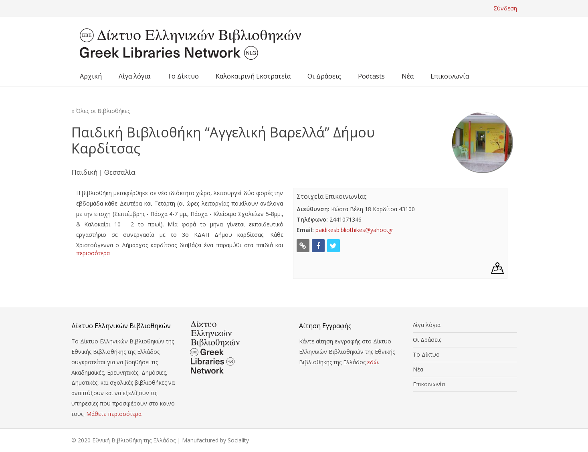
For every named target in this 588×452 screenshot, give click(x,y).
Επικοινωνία (449, 76)
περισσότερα (93, 253)
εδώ (372, 362)
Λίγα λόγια (134, 76)
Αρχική (91, 76)
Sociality (238, 440)
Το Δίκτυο (183, 76)
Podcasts (371, 76)
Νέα (408, 76)
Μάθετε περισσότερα (113, 414)
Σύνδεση (505, 8)
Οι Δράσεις (324, 76)
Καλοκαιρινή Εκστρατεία (253, 76)
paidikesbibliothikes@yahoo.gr (354, 230)
